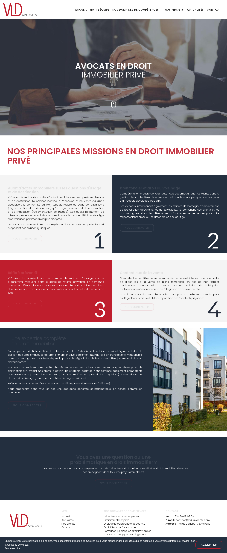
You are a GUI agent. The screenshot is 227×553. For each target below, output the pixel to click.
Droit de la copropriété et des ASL (124, 524)
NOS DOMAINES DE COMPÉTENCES (136, 10)
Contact (66, 527)
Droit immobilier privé (116, 520)
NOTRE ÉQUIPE (99, 10)
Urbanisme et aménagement (122, 516)
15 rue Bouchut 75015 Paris (194, 524)
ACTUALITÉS (195, 10)
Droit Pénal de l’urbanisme (120, 527)
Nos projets (68, 524)
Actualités (67, 520)
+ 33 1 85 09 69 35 (183, 516)
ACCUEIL (81, 10)
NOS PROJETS (174, 10)
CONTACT (214, 10)
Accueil (65, 516)
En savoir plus (12, 548)
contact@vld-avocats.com (193, 520)
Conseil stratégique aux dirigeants (125, 534)
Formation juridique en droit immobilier (127, 531)
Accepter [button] (209, 544)
